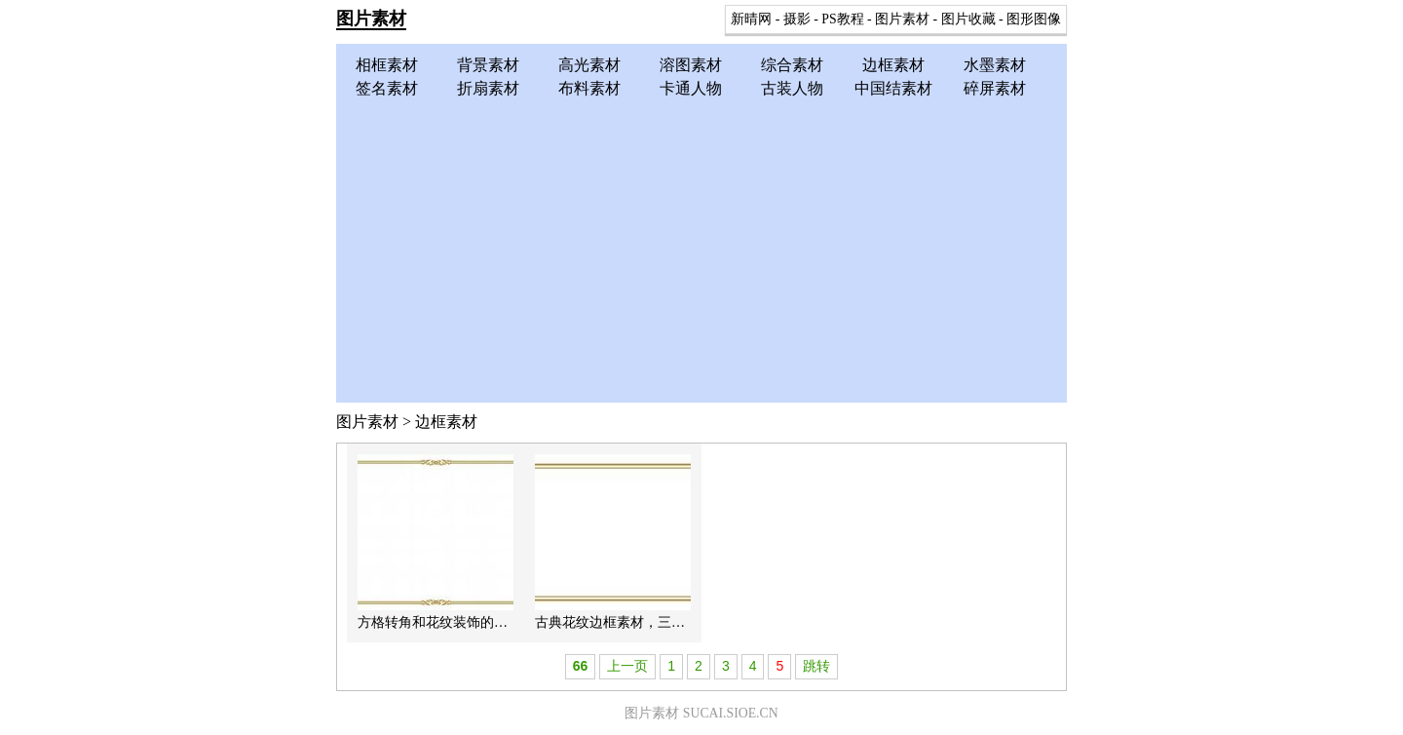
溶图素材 (691, 65)
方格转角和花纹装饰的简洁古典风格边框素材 (494, 622)
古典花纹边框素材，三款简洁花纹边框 (651, 622)
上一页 (627, 666)
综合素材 (792, 65)
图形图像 (1033, 19)
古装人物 (792, 88)
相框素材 (387, 65)
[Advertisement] (701, 246)
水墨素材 (995, 65)
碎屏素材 (995, 88)
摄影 (797, 19)
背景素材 (488, 65)
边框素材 (893, 65)
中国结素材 (893, 88)
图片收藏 (968, 19)
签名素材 (387, 88)
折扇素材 (488, 88)
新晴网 (751, 19)
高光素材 (589, 65)
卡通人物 (691, 88)
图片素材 (371, 18)
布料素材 (589, 88)
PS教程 (842, 19)
